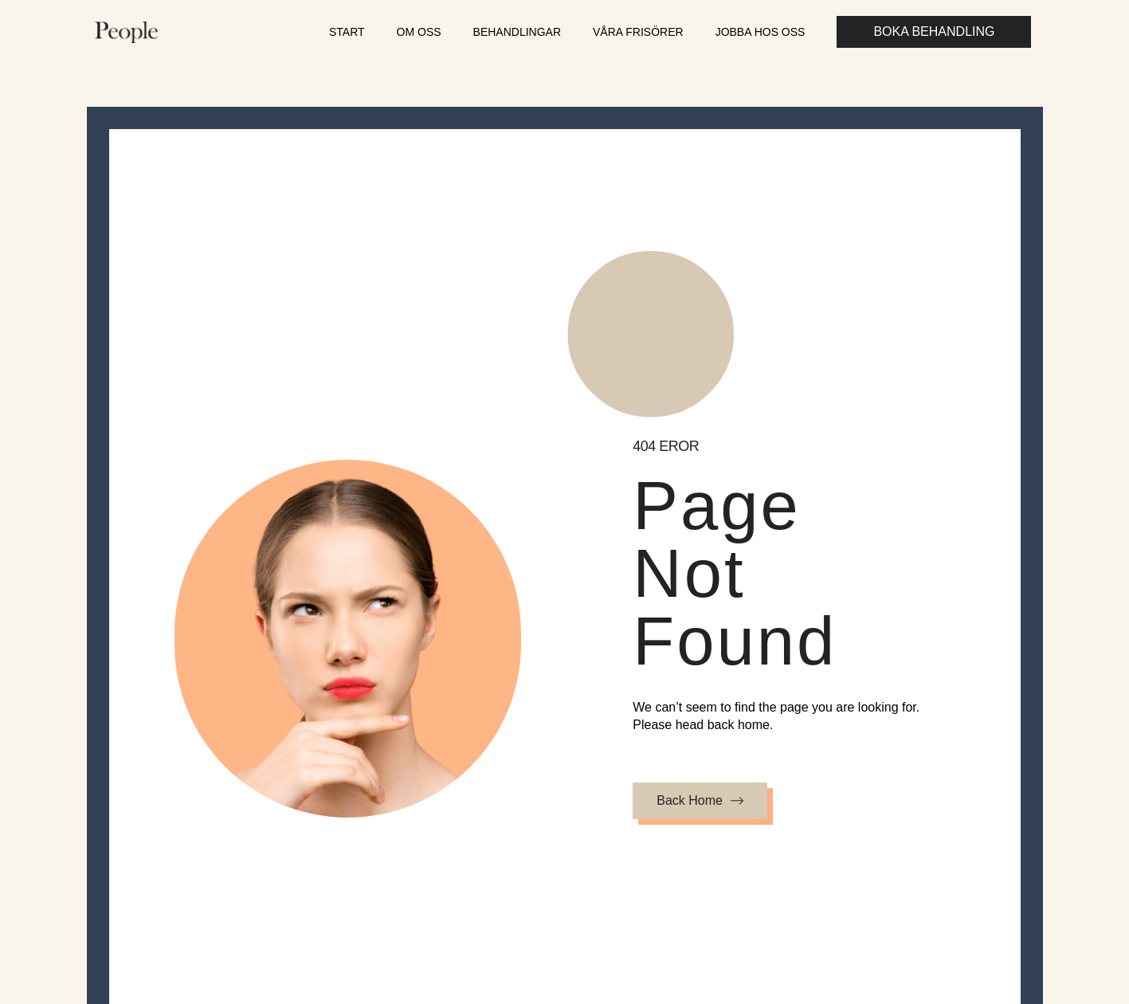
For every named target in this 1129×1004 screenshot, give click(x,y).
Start (347, 31)
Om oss (419, 31)
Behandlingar (517, 31)
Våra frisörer (638, 31)
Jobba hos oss (760, 31)
